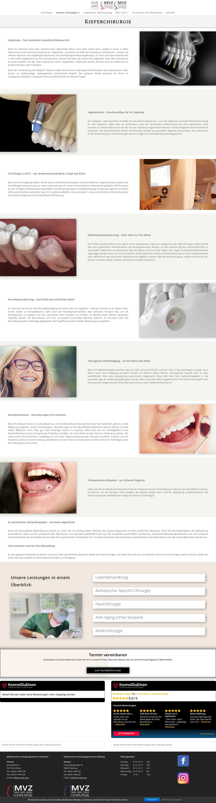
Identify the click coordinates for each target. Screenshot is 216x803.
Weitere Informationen (172, 800)
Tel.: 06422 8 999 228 (16, 771)
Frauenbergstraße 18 (73, 765)
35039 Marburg (70, 768)
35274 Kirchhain (14, 768)
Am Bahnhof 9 (13, 765)
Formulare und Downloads (147, 13)
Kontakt (170, 13)
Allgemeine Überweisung (98, 13)
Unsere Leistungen (67, 13)
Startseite (47, 13)
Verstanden (152, 800)
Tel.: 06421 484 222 (72, 771)
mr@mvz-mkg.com (78, 777)
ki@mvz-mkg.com (21, 777)
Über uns (121, 13)
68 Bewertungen (122, 693)
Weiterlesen (120, 724)
